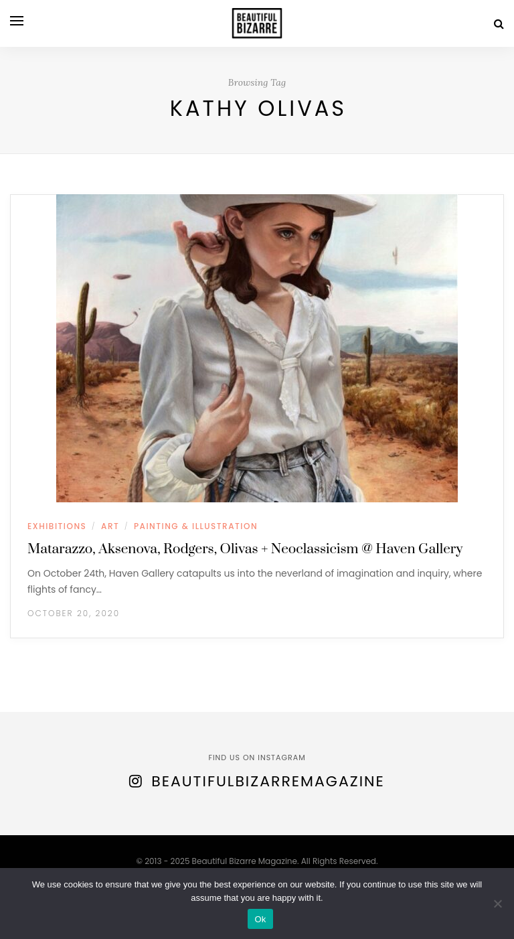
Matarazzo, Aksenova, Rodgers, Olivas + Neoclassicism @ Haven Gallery (244, 549)
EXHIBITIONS (56, 526)
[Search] (499, 23)
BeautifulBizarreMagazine (268, 781)
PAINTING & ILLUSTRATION (196, 526)
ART (110, 526)
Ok (260, 919)
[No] (497, 903)
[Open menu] (16, 20)
